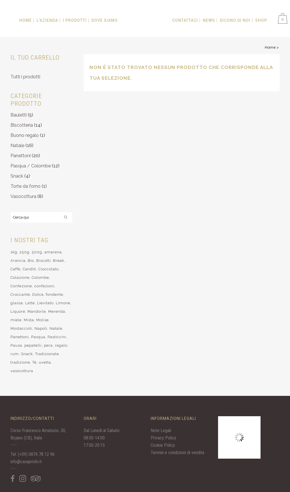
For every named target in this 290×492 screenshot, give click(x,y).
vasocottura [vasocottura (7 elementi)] (21, 371)
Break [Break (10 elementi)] (58, 260)
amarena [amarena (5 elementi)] (53, 252)
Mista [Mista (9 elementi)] (29, 320)
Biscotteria (21, 125)
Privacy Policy (163, 438)
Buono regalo (24, 135)
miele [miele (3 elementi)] (16, 320)
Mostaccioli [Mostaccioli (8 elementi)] (21, 328)
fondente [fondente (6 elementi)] (54, 294)
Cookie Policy (163, 445)
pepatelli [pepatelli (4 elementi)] (33, 345)
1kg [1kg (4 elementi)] (13, 252)
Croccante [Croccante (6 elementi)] (20, 294)
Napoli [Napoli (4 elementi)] (41, 328)
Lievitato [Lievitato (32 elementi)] (45, 303)
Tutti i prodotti (25, 76)
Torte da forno (25, 186)
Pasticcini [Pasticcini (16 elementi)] (57, 337)
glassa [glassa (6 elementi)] (16, 303)
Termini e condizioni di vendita (177, 452)
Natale (17, 145)
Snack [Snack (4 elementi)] (27, 354)
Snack (16, 176)
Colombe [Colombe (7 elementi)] (40, 277)
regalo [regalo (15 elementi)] (61, 345)
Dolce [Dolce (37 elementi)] (38, 294)
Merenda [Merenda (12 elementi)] (56, 311)
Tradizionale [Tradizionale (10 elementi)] (47, 354)
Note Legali (161, 430)
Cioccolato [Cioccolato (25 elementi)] (49, 269)
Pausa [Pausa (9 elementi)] (16, 345)
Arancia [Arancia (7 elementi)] (17, 260)
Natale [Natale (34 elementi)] (56, 328)
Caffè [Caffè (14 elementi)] (15, 269)
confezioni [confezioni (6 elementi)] (44, 286)
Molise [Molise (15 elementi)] (42, 320)
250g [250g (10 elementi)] (24, 252)
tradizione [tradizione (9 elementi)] (20, 362)
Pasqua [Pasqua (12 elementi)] (38, 337)
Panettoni (20, 155)
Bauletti (18, 115)
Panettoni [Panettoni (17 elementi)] (19, 337)
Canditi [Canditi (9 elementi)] (29, 269)
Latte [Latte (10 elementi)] (30, 303)
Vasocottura (23, 196)
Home (270, 47)
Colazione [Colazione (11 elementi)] (19, 277)
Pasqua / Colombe (30, 166)
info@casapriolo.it (26, 461)
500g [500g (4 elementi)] (37, 252)
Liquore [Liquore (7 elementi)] (17, 311)
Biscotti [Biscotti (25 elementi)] (43, 260)
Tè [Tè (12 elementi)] (34, 362)
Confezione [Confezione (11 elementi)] (21, 286)
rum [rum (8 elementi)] (14, 354)
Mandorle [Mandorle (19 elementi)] (36, 311)
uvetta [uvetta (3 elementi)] (45, 362)
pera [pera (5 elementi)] (48, 345)
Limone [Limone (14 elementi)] (63, 303)
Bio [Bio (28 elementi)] (31, 260)
